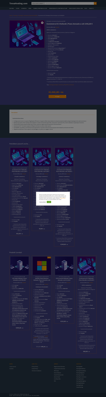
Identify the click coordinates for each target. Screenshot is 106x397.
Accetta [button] (49, 202)
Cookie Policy (62, 198)
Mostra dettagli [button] (42, 202)
